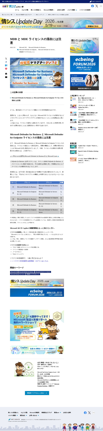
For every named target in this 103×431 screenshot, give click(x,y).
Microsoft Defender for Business (37, 47)
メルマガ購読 (71, 10)
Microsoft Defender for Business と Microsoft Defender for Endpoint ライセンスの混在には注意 (37, 99)
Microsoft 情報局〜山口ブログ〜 (24, 15)
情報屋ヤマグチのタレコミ (27, 52)
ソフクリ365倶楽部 (84, 10)
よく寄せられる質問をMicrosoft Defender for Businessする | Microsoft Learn (33, 156)
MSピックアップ (40, 15)
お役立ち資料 (61, 10)
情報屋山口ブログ (47, 413)
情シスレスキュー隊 (7, 15)
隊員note (56, 413)
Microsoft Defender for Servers (46, 50)
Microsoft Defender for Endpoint (27, 50)
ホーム (17, 10)
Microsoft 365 (23, 47)
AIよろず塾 (25, 10)
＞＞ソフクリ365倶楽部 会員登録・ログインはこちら (29, 261)
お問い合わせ (33, 415)
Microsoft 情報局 (34, 413)
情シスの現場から (36, 10)
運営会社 (22, 415)
